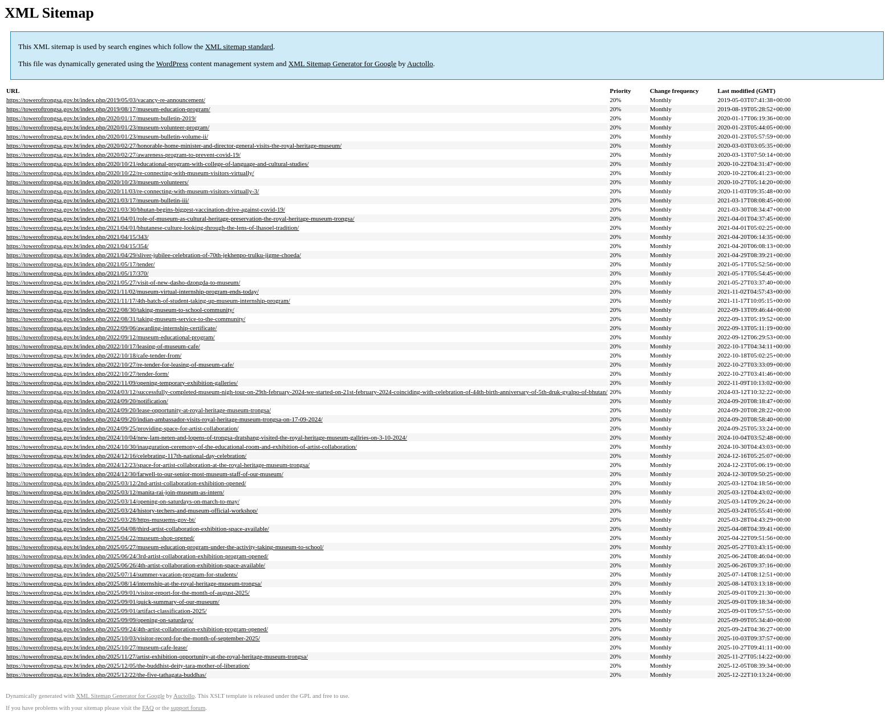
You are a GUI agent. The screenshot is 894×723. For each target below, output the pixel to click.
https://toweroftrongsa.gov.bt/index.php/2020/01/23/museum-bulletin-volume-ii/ (107, 136)
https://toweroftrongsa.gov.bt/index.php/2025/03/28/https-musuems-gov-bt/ (101, 519)
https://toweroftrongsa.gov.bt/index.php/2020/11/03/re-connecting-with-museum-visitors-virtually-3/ (132, 191)
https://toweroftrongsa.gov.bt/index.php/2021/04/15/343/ (77, 236)
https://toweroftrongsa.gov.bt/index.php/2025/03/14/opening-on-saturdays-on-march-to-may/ (122, 501)
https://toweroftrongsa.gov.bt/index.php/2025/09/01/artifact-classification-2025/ (106, 610)
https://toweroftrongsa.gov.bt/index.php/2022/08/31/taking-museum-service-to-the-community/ (125, 318)
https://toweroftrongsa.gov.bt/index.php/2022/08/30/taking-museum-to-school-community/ (120, 309)
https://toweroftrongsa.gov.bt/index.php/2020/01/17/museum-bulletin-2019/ (101, 118)
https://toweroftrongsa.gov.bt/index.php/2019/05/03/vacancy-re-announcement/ (105, 99)
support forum (188, 708)
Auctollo (420, 63)
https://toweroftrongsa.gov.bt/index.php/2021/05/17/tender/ (80, 264)
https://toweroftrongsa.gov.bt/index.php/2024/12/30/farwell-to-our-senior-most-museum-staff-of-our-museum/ (144, 473)
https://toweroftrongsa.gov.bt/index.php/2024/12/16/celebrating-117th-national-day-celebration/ (126, 455)
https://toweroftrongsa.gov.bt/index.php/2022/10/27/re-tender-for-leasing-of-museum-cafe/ (120, 364)
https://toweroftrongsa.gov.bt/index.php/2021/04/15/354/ (77, 245)
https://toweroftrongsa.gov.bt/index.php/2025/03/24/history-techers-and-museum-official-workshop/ (132, 510)
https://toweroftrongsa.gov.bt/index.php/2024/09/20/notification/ (87, 400)
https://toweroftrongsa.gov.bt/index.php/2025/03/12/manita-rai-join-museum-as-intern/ (115, 492)
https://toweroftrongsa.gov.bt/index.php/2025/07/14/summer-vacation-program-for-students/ (122, 574)
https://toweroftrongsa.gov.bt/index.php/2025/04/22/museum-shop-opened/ (100, 537)
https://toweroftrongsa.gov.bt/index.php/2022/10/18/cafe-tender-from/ (93, 355)
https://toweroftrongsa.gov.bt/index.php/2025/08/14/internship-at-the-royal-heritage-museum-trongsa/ (134, 583)
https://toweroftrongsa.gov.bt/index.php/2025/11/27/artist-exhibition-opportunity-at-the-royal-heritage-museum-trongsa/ (157, 656)
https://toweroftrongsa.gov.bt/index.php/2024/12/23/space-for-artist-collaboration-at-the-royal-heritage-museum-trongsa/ (158, 464)
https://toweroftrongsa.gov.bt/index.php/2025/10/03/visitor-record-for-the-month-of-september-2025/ (133, 638)
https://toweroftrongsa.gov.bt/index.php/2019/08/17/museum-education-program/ (108, 108)
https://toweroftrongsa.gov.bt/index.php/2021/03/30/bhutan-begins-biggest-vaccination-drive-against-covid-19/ (145, 209)
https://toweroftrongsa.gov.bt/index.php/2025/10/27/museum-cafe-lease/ (97, 647)
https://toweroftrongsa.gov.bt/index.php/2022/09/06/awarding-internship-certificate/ (111, 327)
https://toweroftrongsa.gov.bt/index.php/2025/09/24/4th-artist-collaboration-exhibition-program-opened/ (137, 628)
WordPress (172, 63)
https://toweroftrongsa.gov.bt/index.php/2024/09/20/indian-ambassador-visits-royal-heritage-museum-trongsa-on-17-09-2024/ (164, 419)
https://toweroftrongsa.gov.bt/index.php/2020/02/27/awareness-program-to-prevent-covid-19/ (123, 154)
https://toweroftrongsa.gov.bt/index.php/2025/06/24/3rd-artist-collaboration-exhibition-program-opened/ (137, 556)
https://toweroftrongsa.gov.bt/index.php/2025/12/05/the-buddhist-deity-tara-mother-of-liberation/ (128, 665)
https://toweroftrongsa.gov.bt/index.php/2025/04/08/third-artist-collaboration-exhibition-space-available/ (137, 528)
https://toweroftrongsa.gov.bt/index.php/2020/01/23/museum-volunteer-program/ (107, 127)
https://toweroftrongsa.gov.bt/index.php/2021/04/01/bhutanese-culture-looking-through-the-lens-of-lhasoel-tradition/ (152, 227)
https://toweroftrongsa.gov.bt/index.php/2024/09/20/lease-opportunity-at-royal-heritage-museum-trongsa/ (138, 410)
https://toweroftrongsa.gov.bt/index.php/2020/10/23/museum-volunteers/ (97, 181)
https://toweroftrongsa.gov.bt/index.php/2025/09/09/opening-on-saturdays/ (99, 619)
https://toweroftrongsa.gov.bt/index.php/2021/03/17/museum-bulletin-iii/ (97, 200)
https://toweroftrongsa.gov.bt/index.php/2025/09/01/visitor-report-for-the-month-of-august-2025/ (128, 592)
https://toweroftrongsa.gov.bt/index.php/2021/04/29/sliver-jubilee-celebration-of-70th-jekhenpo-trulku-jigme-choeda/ (153, 254)
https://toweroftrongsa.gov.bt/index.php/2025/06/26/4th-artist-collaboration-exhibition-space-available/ (135, 565)
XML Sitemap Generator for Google (342, 63)
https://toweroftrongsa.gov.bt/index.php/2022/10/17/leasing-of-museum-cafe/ (103, 346)
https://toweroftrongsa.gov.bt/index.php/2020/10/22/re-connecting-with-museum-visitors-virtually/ (130, 172)
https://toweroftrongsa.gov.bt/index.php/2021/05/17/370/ (77, 273)
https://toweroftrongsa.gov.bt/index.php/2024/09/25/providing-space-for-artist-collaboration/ (122, 428)
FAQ (148, 708)
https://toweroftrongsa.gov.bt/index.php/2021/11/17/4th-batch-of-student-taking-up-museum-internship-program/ (148, 300)
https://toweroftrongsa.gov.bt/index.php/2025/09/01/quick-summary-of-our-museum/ (113, 601)
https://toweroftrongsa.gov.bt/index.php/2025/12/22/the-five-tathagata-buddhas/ (106, 674)
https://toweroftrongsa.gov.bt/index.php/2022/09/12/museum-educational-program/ (110, 337)
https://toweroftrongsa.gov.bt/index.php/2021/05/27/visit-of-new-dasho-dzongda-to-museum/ (123, 282)
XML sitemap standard (239, 46)
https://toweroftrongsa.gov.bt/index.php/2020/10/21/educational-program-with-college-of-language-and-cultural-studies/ (157, 163)
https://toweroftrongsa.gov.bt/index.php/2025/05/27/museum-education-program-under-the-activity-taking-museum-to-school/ (165, 546)
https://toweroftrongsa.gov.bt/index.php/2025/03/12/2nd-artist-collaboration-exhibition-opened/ (126, 483)
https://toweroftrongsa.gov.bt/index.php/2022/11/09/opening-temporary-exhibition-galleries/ (122, 382)
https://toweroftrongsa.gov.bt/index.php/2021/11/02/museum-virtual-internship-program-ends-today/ (132, 291)
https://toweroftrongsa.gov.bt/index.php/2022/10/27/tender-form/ (87, 373)
